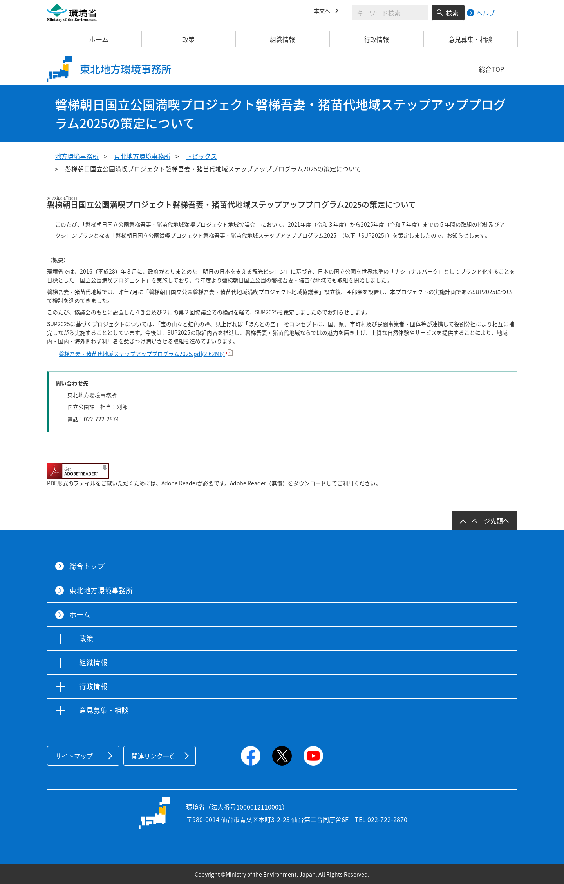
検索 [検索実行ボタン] (452, 12)
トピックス (201, 156)
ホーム (94, 39)
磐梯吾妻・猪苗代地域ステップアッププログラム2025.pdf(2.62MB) (142, 354)
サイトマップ (74, 756)
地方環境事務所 (77, 156)
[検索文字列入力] (390, 12)
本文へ (323, 11)
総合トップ (87, 566)
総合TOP (491, 69)
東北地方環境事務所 (142, 156)
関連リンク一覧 (153, 756)
